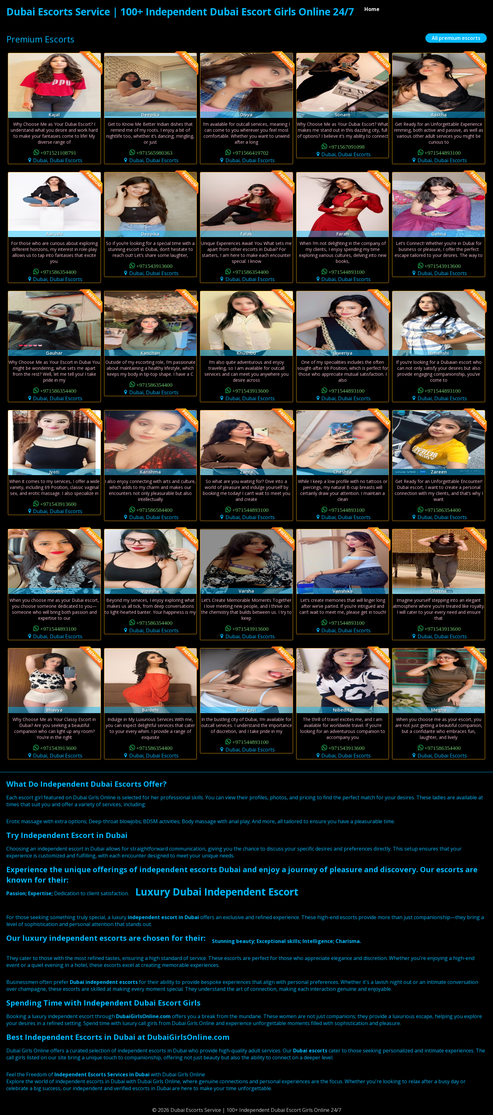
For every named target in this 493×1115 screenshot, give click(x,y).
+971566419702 (250, 152)
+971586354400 (58, 271)
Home (371, 9)
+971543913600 (154, 265)
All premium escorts (456, 38)
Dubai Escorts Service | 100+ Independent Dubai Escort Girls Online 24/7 (180, 11)
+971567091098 (346, 146)
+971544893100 (442, 152)
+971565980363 (154, 152)
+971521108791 (58, 152)
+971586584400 (154, 509)
